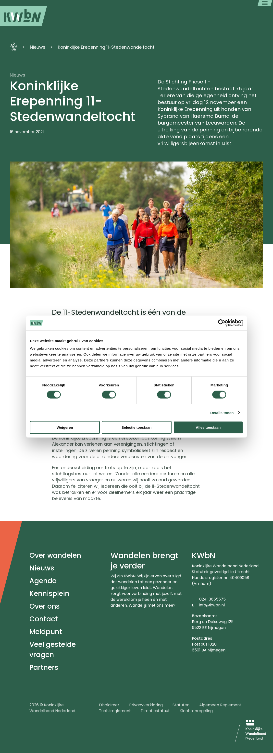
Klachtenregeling (196, 711)
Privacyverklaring (146, 705)
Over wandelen (55, 555)
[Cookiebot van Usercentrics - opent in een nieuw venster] (221, 322)
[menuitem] (23, 16)
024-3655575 (212, 599)
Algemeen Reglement (220, 705)
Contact (43, 619)
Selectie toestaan (137, 427)
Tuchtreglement (115, 711)
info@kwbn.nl (212, 605)
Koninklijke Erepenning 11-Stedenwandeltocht (106, 47)
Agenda (43, 581)
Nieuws (37, 47)
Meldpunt (45, 632)
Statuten (181, 705)
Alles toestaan (208, 427)
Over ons (44, 606)
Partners (43, 667)
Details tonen (222, 412)
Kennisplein (49, 593)
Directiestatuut (155, 711)
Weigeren (65, 427)
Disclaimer (109, 705)
